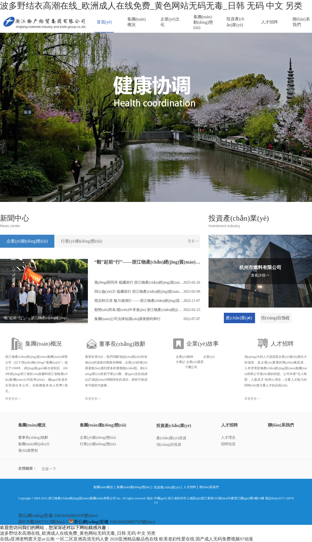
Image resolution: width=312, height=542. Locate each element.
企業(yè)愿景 (195, 362)
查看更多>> (13, 398)
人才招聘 (269, 22)
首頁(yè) (104, 22)
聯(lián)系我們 (301, 22)
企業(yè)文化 (170, 22)
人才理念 (228, 437)
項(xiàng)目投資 (168, 445)
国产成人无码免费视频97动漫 (224, 539)
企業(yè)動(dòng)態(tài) (98, 437)
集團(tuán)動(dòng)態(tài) (203, 22)
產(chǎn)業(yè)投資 (171, 438)
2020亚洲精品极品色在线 (134, 539)
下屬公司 (191, 367)
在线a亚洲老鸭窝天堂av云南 (27, 539)
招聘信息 (228, 444)
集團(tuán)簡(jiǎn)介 (34, 444)
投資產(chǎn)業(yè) (235, 22)
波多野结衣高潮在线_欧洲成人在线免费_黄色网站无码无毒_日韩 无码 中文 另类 (151, 5)
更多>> (193, 241)
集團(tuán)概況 (136, 22)
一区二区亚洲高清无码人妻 (82, 539)
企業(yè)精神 (184, 357)
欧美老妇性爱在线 (176, 539)
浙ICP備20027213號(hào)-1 (43, 521)
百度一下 (49, 469)
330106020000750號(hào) (132, 521)
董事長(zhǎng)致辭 (33, 437)
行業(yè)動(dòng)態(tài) (98, 444)
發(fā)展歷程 (28, 450)
